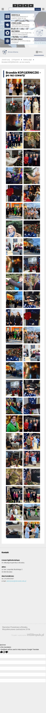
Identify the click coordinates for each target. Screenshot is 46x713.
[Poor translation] (5, 652)
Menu (39, 52)
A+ (31, 6)
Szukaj (37, 9)
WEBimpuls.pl (35, 635)
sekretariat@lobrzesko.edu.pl (16, 581)
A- (20, 6)
